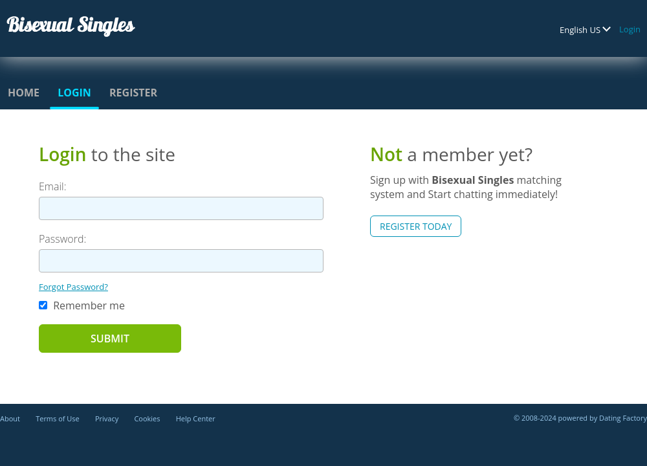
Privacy (106, 418)
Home (23, 92)
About (10, 418)
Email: (53, 186)
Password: (62, 239)
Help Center (195, 418)
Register (133, 92)
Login (630, 29)
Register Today (416, 226)
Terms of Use (58, 418)
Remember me (82, 305)
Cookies (147, 418)
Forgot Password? (73, 287)
